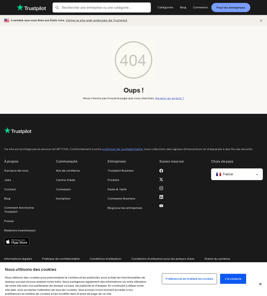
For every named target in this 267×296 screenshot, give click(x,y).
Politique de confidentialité (61, 259)
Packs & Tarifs (117, 189)
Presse (9, 221)
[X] (161, 179)
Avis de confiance (68, 170)
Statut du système (217, 259)
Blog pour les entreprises (125, 208)
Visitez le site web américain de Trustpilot (96, 20)
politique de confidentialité (122, 149)
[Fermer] (261, 21)
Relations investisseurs (20, 230)
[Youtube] (161, 205)
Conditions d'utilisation (105, 259)
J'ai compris (233, 278)
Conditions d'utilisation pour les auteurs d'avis (162, 259)
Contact (10, 189)
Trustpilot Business (121, 170)
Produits (113, 180)
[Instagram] (161, 188)
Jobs (7, 180)
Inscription (63, 198)
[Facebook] (161, 170)
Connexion (63, 189)
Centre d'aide (65, 180)
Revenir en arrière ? (169, 98)
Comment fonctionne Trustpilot (19, 210)
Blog (7, 198)
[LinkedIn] (161, 196)
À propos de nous (16, 170)
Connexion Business (121, 198)
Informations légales (18, 259)
